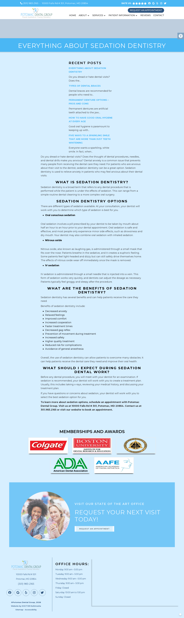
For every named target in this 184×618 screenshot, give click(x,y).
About (83, 15)
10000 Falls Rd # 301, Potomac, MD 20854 (65, 3)
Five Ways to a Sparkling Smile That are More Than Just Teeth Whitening (90, 139)
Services (97, 15)
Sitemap (19, 610)
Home (72, 15)
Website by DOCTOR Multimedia (26, 606)
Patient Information (122, 15)
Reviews (145, 15)
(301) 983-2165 (30, 3)
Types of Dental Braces (85, 86)
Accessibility (31, 610)
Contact (158, 15)
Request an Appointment (146, 10)
